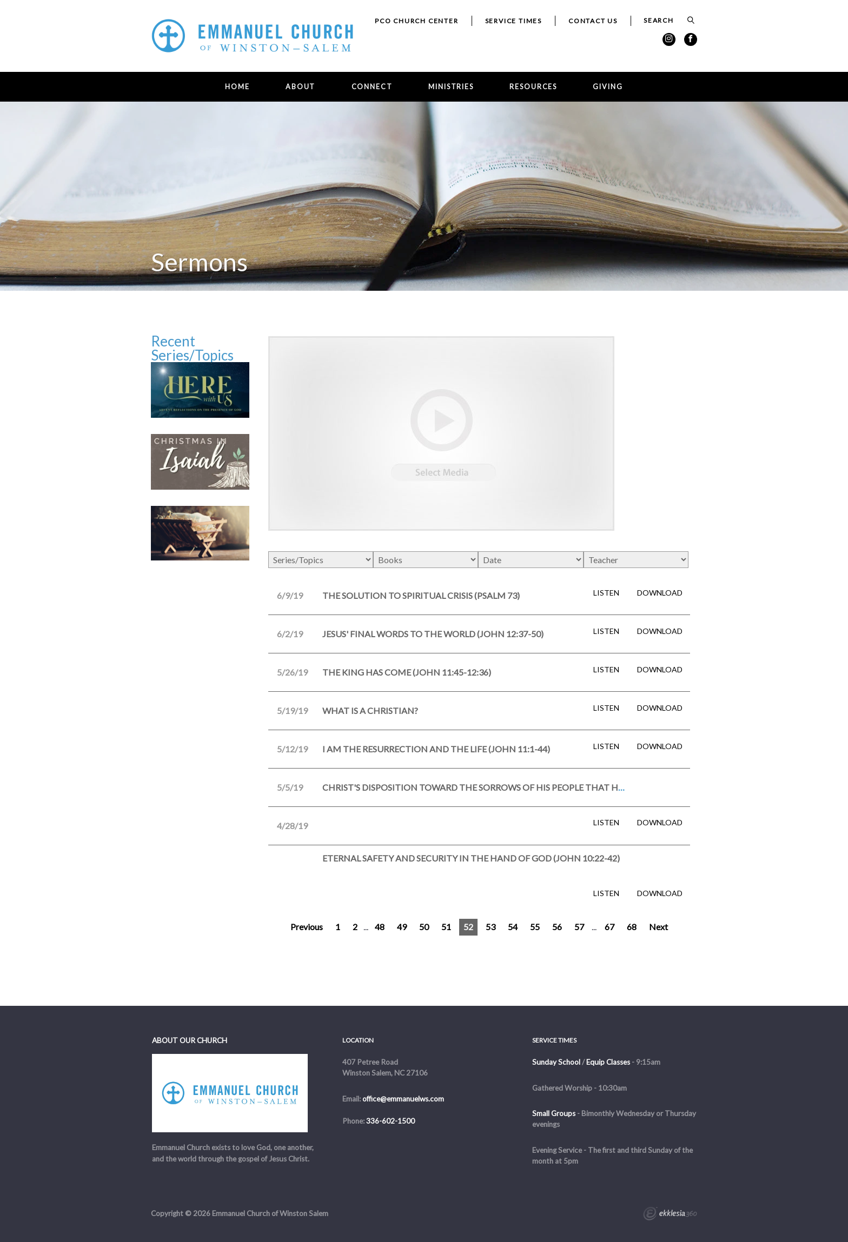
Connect (372, 87)
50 (424, 927)
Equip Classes (608, 1062)
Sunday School (556, 1062)
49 (402, 927)
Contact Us (593, 21)
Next (658, 927)
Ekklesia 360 (670, 1215)
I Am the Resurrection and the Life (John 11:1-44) (436, 749)
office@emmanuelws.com (403, 1098)
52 (468, 927)
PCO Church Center (417, 21)
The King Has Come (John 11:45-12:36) (406, 672)
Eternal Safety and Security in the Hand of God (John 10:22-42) (471, 858)
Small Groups (553, 1113)
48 (380, 927)
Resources (533, 87)
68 (632, 927)
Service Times (513, 21)
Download (660, 593)
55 (535, 927)
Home (237, 87)
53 (490, 927)
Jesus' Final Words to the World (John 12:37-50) (433, 634)
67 (609, 927)
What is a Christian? (370, 710)
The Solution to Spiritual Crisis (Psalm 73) (421, 595)
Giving (607, 87)
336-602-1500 (390, 1121)
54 (513, 927)
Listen (606, 593)
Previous (306, 927)
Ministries (451, 87)
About (300, 87)
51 (446, 927)
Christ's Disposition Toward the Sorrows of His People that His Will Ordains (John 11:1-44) (536, 787)
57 (579, 927)
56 (557, 927)
